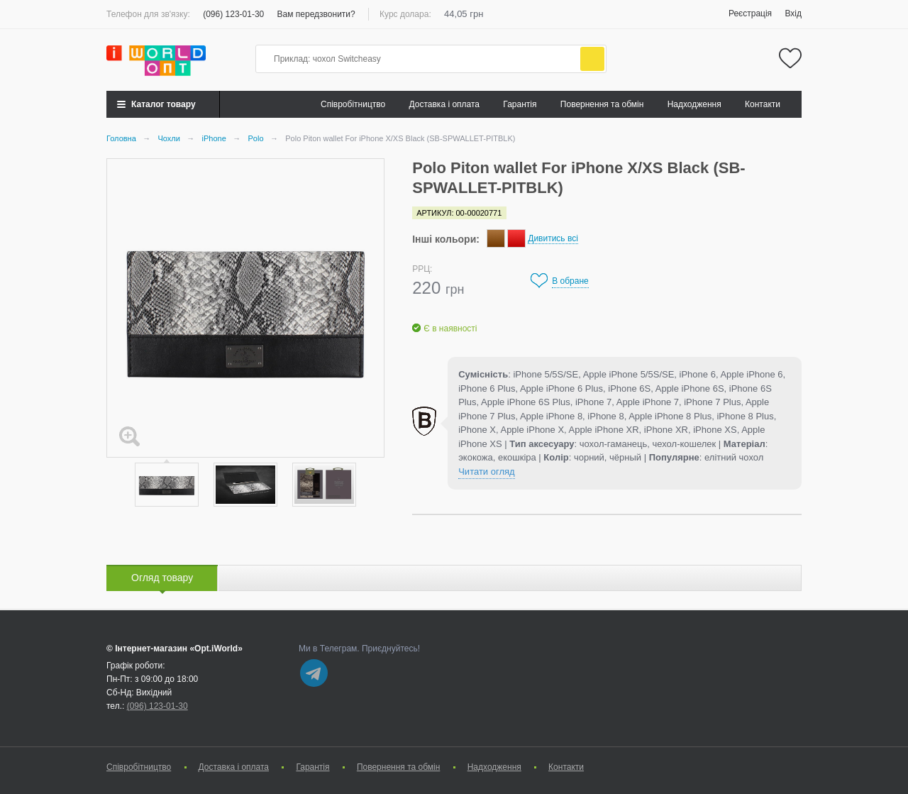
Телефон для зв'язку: (148, 14)
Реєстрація (750, 13)
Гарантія (519, 104)
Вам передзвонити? (316, 14)
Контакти (762, 104)
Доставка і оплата (444, 104)
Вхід (793, 13)
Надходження (694, 104)
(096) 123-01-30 (233, 14)
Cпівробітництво (353, 104)
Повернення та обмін (601, 104)
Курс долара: (405, 14)
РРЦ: (422, 269)
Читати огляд (486, 471)
